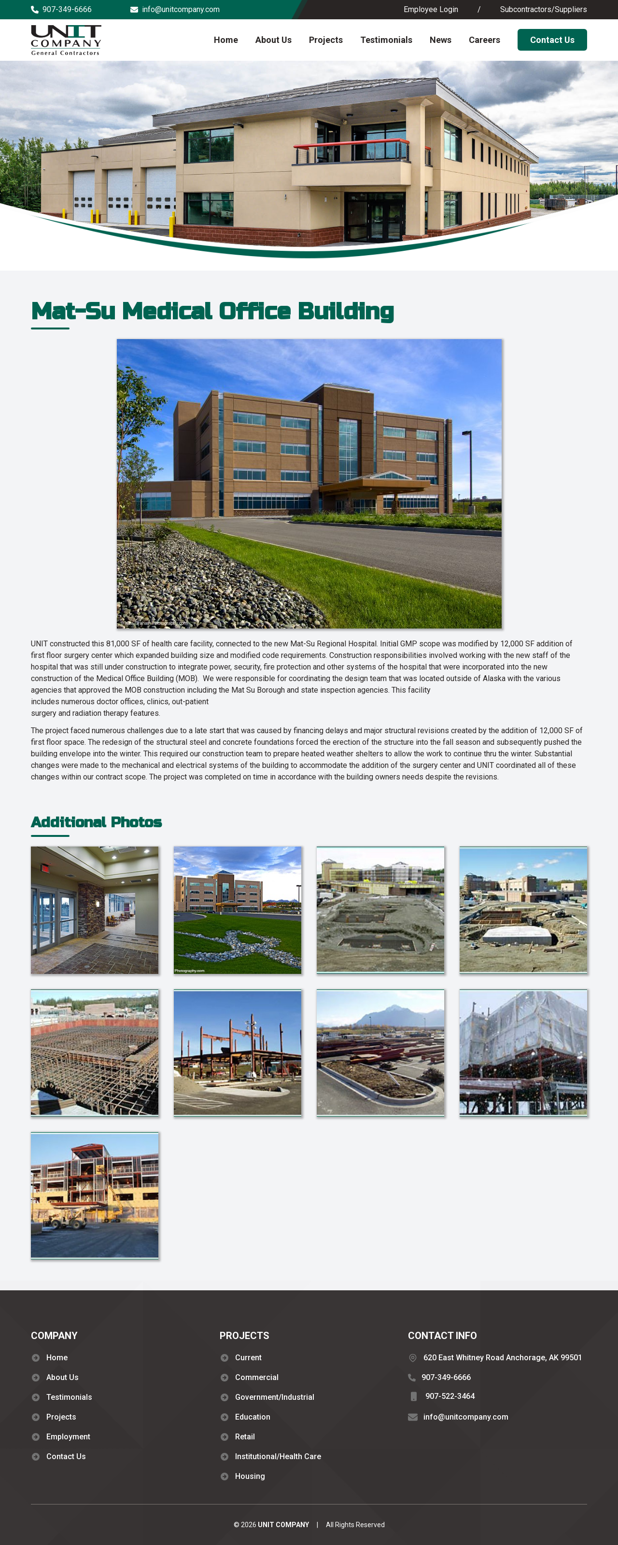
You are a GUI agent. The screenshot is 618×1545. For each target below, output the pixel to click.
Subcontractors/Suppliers (543, 9)
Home (226, 40)
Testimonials (386, 40)
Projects (326, 40)
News (440, 40)
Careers (484, 40)
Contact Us (552, 40)
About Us (273, 40)
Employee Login (431, 9)
